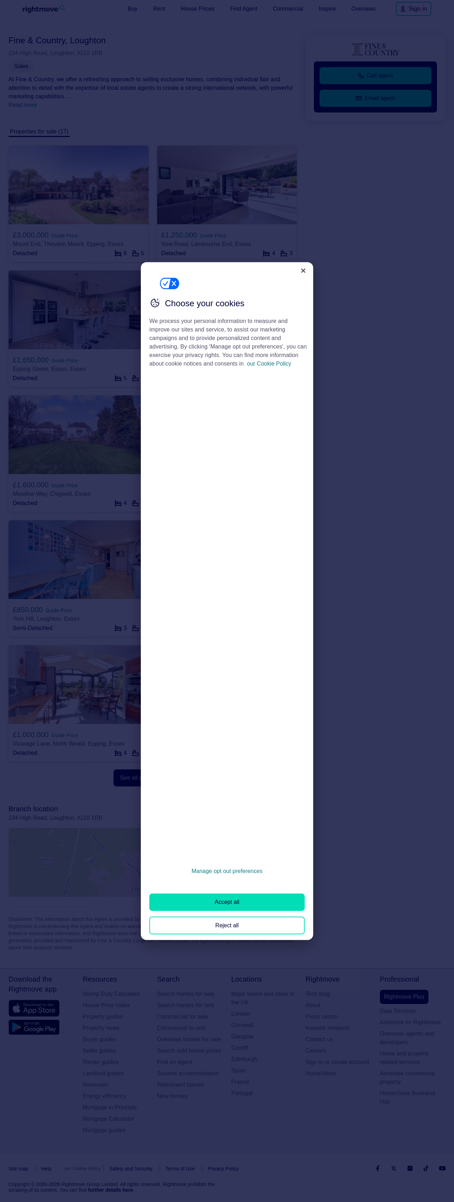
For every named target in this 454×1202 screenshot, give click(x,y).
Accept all (227, 902)
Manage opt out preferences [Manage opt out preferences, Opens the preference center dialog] (227, 871)
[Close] (303, 270)
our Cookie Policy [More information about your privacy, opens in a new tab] (269, 364)
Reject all (227, 925)
